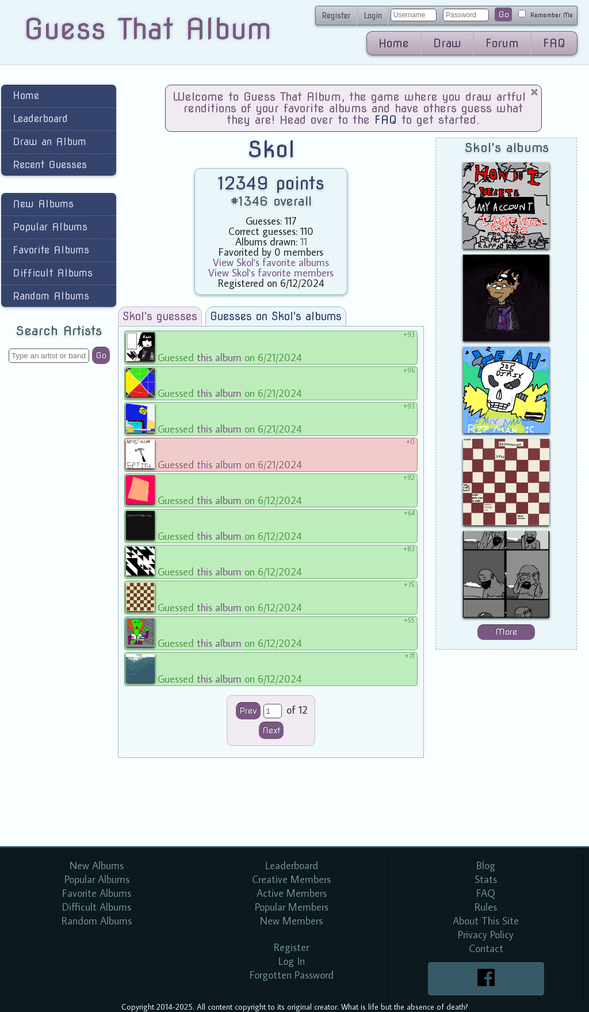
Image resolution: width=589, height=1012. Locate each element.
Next (271, 730)
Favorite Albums (51, 250)
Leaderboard (40, 118)
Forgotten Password (292, 974)
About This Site (486, 920)
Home (393, 43)
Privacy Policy (486, 934)
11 (303, 241)
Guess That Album (147, 29)
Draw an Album (49, 141)
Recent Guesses (50, 164)
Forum (502, 43)
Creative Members (291, 879)
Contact (486, 948)
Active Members (292, 893)
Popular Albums (50, 227)
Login (373, 15)
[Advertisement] (59, 555)
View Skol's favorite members (271, 272)
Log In (291, 961)
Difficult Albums (53, 273)
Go (503, 14)
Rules (486, 907)
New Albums (43, 204)
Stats (486, 879)
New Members (291, 920)
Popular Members (291, 907)
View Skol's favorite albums (271, 262)
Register (336, 15)
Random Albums (51, 296)
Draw (447, 43)
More (506, 632)
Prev (248, 711)
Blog (485, 865)
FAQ (554, 43)
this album (219, 357)
